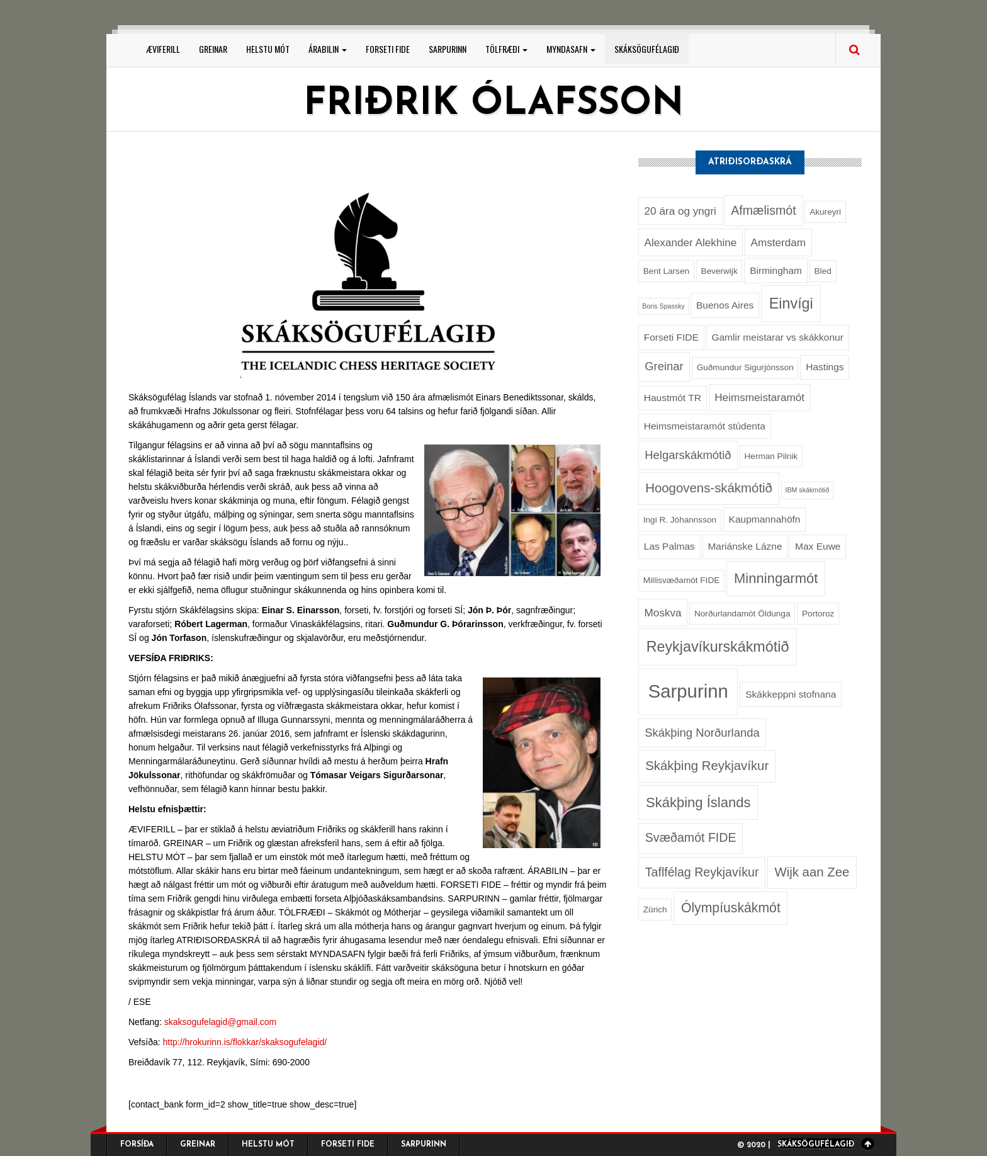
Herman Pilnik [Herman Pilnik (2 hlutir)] (771, 456)
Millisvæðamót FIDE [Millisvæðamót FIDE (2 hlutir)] (681, 580)
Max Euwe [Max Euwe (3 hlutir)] (817, 546)
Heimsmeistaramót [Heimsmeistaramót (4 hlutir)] (759, 397)
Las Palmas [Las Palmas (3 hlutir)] (669, 546)
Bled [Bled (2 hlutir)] (823, 271)
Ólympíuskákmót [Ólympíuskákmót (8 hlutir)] (731, 907)
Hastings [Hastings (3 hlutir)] (824, 366)
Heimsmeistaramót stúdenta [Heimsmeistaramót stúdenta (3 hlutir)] (704, 426)
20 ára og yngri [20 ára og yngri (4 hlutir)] (680, 211)
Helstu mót (268, 48)
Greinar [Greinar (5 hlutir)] (664, 366)
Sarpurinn (447, 48)
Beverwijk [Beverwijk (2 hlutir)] (719, 271)
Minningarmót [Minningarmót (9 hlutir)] (776, 578)
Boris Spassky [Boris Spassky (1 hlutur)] (663, 306)
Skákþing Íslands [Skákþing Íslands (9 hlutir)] (698, 802)
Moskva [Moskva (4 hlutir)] (663, 612)
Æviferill (163, 48)
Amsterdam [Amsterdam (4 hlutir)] (778, 242)
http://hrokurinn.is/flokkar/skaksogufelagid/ (244, 1042)
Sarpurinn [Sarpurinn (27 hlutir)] (688, 691)
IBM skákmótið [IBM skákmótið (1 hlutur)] (807, 490)
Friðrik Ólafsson (493, 104)
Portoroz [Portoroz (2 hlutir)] (818, 613)
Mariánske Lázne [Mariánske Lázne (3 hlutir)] (745, 546)
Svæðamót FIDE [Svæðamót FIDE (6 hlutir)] (690, 837)
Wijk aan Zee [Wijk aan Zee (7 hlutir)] (811, 872)
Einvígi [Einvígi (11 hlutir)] (791, 303)
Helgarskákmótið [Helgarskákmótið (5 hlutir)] (688, 455)
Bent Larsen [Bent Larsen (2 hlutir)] (666, 271)
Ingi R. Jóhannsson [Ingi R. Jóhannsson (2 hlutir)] (679, 519)
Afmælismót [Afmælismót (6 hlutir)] (763, 210)
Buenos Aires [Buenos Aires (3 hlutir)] (724, 305)
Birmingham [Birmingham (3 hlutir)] (776, 270)
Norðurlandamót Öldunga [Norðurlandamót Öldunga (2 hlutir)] (742, 613)
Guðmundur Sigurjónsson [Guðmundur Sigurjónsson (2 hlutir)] (745, 367)
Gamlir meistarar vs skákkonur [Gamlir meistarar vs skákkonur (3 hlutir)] (777, 337)
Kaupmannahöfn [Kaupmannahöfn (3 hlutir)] (765, 519)
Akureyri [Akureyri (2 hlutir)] (825, 212)
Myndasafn (570, 48)
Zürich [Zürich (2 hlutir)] (655, 909)
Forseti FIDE (388, 48)
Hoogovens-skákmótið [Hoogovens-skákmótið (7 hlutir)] (708, 488)
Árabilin (327, 48)
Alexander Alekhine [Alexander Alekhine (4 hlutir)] (691, 242)
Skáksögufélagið (646, 48)
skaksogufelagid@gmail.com (220, 1022)
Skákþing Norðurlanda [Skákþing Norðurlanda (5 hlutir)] (702, 732)
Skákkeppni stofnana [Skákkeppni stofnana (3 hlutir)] (790, 694)
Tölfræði (506, 48)
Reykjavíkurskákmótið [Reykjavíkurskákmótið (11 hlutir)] (717, 646)
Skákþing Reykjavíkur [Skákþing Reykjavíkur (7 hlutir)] (707, 766)
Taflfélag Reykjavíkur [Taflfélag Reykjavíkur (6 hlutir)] (702, 872)
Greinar (213, 48)
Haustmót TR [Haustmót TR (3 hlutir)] (672, 397)
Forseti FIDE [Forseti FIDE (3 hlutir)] (671, 337)
